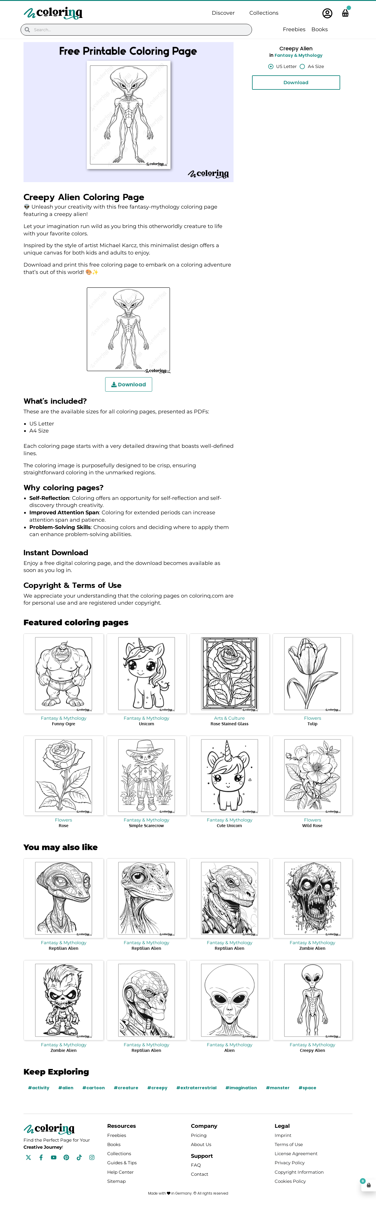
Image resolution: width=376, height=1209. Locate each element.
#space (307, 1088)
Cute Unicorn (229, 825)
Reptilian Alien (63, 948)
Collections (263, 13)
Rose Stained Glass (230, 723)
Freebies (294, 29)
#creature (126, 1088)
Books (319, 29)
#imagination (241, 1088)
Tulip (313, 723)
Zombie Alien (312, 948)
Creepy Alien (312, 1050)
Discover (223, 13)
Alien (229, 1050)
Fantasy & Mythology (298, 55)
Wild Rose (312, 825)
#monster (278, 1088)
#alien (65, 1088)
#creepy (157, 1088)
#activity (38, 1088)
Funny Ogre (63, 723)
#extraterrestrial (196, 1088)
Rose (63, 825)
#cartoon (93, 1088)
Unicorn (146, 723)
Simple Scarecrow (146, 825)
